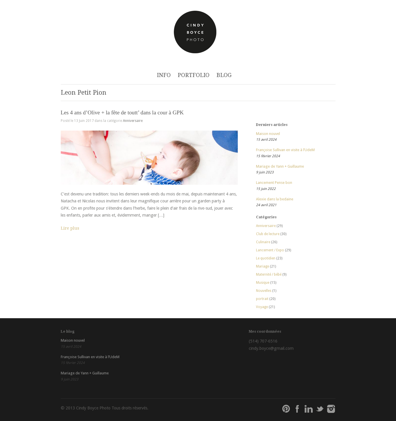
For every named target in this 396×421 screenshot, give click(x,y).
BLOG (224, 75)
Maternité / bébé (268, 274)
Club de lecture (267, 234)
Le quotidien (265, 258)
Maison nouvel (268, 133)
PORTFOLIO (193, 75)
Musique (262, 283)
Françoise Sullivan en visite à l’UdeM (285, 150)
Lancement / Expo (270, 250)
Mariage (262, 266)
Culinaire (263, 242)
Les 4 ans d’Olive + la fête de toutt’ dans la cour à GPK (122, 112)
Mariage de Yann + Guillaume (280, 166)
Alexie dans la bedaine (274, 199)
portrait (262, 299)
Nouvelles (263, 291)
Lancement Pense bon (274, 182)
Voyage (262, 307)
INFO (164, 75)
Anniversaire (133, 121)
